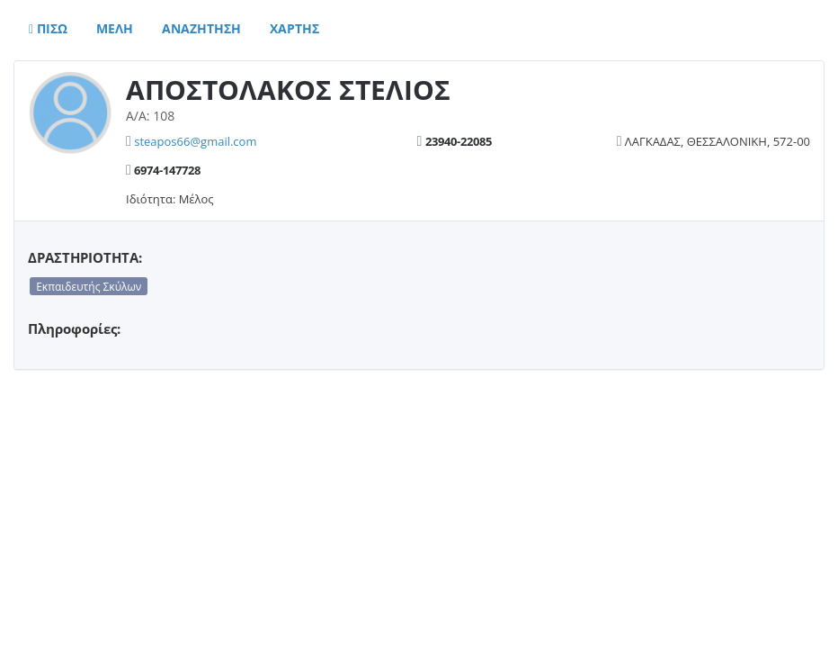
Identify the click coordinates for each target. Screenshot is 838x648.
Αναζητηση (201, 28)
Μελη (114, 28)
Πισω (48, 28)
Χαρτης (294, 28)
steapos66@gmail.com (195, 141)
